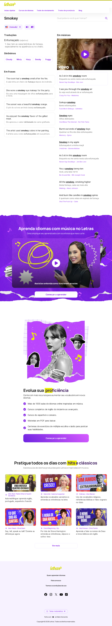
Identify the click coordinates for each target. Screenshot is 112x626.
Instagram (50, 594)
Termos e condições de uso (56, 586)
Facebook (45, 594)
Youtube (61, 594)
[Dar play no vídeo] (85, 54)
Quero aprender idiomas (56, 575)
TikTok (66, 594)
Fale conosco (56, 580)
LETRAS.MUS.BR (10, 4)
